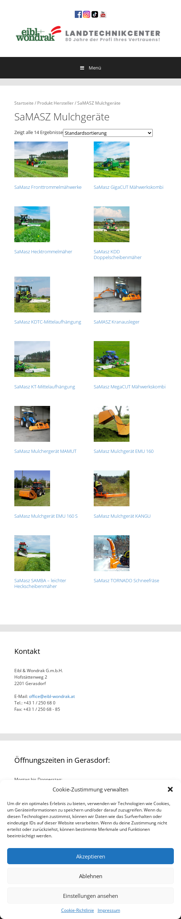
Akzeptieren (90, 856)
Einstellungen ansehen (90, 895)
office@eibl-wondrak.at (51, 696)
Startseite (24, 103)
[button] (170, 789)
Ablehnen (90, 876)
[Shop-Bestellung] (108, 133)
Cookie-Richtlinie (77, 910)
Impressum (109, 910)
